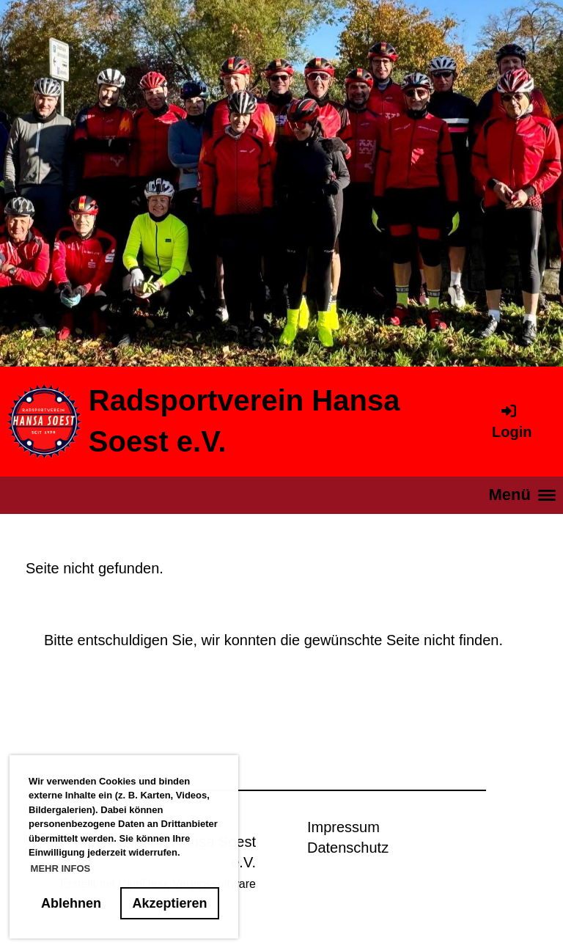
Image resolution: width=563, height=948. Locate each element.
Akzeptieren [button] (170, 903)
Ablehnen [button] (71, 903)
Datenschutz (348, 847)
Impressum (343, 827)
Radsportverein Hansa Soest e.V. (244, 421)
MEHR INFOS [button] (61, 868)
